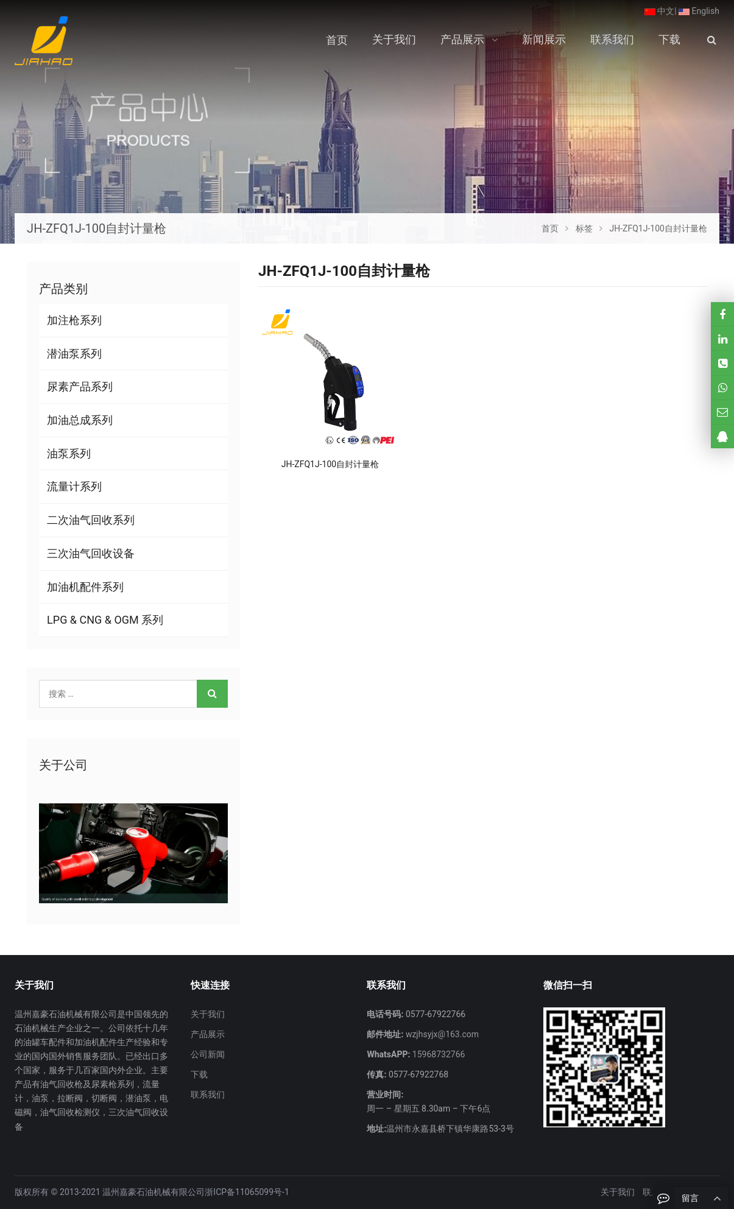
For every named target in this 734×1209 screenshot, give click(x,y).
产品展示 (208, 1034)
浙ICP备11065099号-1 (247, 1192)
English (699, 11)
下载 (199, 1074)
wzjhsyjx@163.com (441, 1034)
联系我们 (208, 1094)
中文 (659, 11)
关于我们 (208, 1014)
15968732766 (437, 1054)
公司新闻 (208, 1054)
